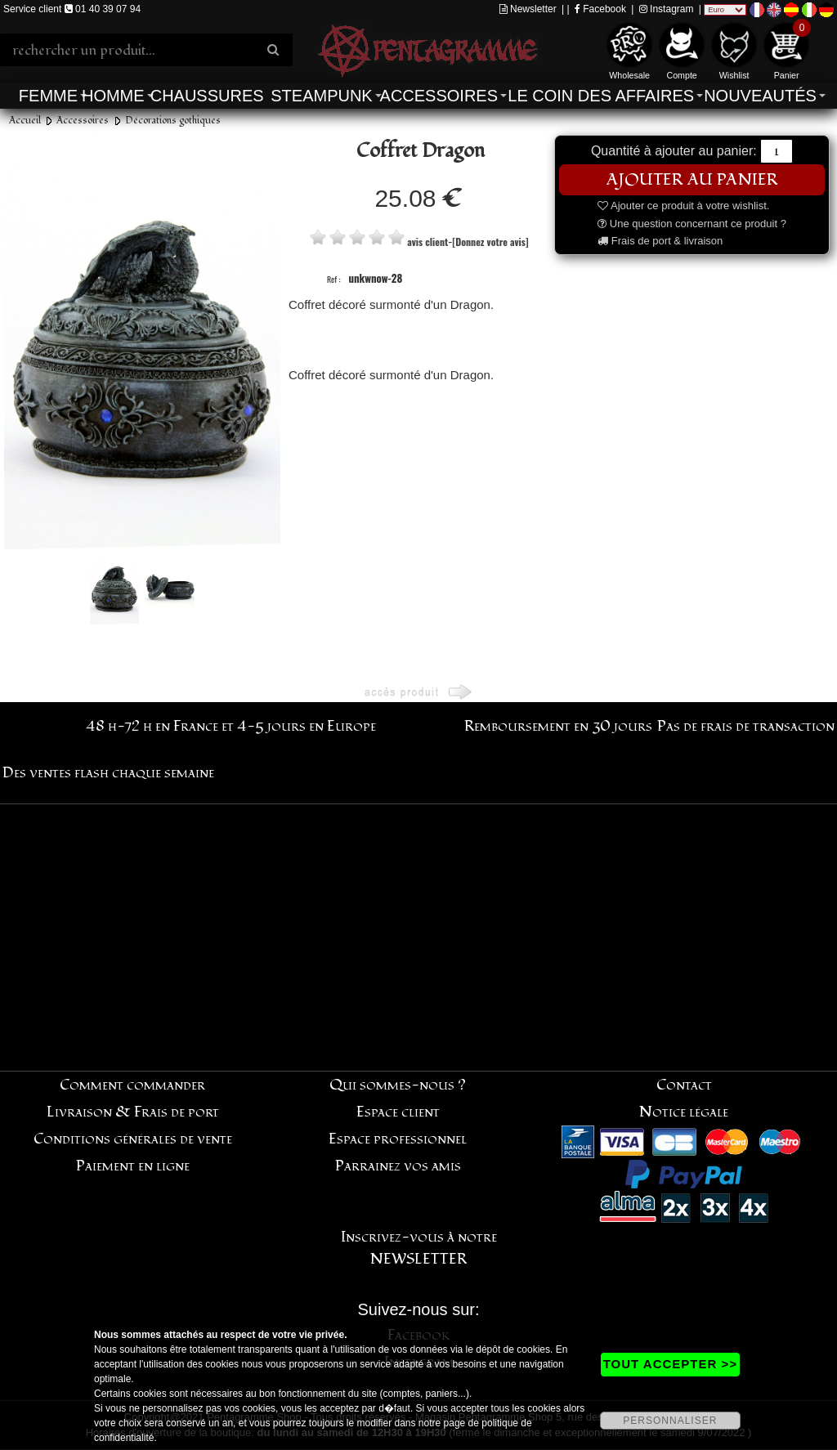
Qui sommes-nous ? (397, 1085)
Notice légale (683, 1112)
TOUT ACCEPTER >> (670, 1364)
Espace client (398, 1112)
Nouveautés (760, 96)
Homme (113, 96)
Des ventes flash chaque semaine (108, 773)
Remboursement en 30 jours (558, 726)
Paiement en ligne (133, 1166)
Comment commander (132, 1085)
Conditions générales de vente (133, 1139)
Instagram (666, 9)
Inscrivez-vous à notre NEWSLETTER (419, 1248)
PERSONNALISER (670, 1420)
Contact (684, 1085)
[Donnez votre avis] (490, 241)
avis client (427, 241)
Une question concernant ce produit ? (692, 223)
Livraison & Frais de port (133, 1112)
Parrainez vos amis (398, 1166)
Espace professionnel (398, 1139)
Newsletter (528, 9)
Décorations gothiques (173, 121)
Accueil (25, 121)
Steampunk (321, 96)
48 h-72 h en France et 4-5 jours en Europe (231, 726)
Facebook (600, 9)
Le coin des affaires (601, 96)
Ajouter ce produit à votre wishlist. (683, 205)
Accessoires (439, 96)
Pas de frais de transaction (746, 726)
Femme (48, 96)
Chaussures (207, 96)
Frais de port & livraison (660, 241)
